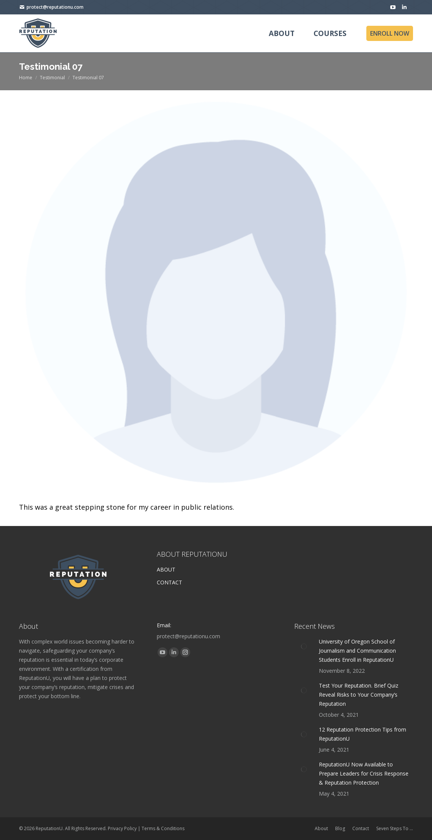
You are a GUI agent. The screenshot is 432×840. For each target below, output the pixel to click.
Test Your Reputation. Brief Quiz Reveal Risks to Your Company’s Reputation (358, 694)
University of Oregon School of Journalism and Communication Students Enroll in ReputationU (357, 650)
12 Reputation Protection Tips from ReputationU (362, 734)
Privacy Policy (122, 828)
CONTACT (169, 582)
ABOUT (166, 569)
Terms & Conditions (163, 828)
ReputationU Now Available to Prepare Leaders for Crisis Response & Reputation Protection (363, 773)
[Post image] (303, 646)
